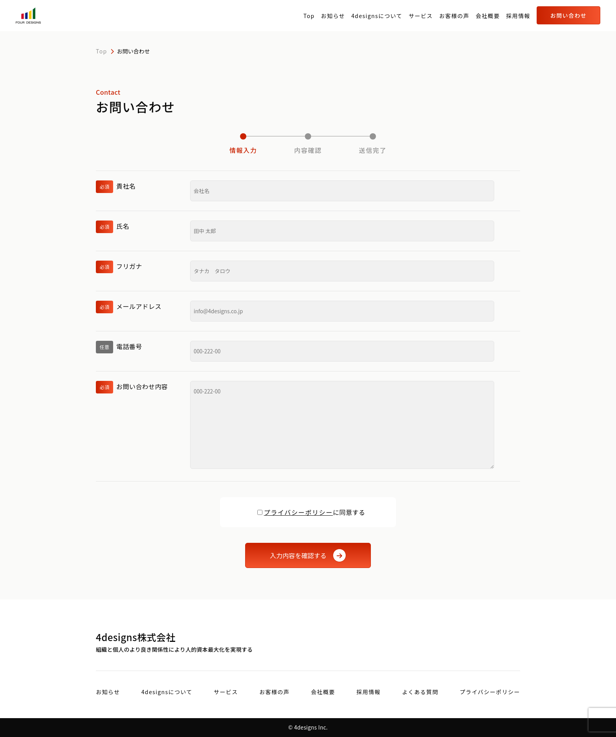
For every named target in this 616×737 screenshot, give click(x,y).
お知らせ (333, 16)
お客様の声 (454, 16)
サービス (421, 16)
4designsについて (376, 16)
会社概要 (488, 16)
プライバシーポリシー (298, 512)
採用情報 (518, 16)
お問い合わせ (568, 15)
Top (309, 16)
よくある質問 (420, 692)
